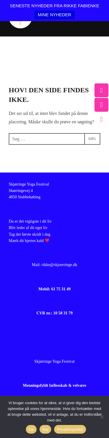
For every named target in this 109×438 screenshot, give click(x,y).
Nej (45, 429)
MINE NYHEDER (54, 14)
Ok (31, 429)
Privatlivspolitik (70, 429)
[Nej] (102, 417)
